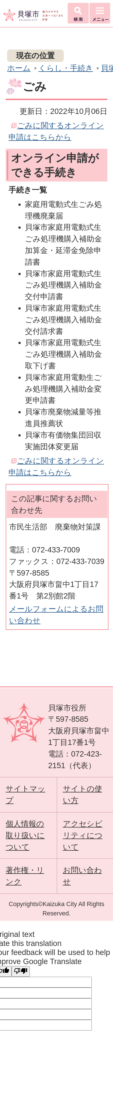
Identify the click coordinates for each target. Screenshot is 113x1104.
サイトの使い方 (82, 794)
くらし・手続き (66, 68)
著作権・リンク (25, 876)
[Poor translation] (21, 971)
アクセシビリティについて (83, 835)
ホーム (19, 68)
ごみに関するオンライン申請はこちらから (56, 131)
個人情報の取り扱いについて (25, 835)
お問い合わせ (82, 876)
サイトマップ (25, 794)
